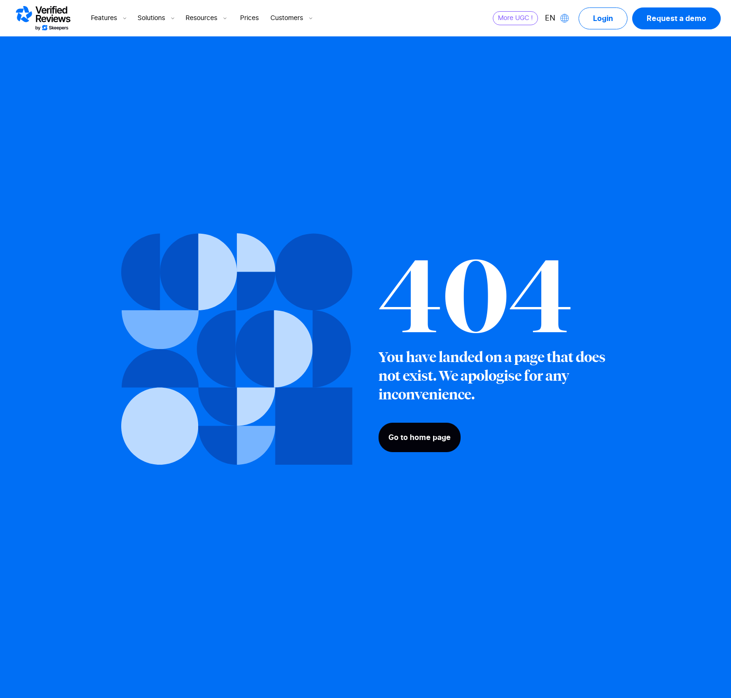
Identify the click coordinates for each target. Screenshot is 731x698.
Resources (207, 18)
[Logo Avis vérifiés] (43, 18)
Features (109, 18)
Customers (292, 18)
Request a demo (676, 18)
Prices (249, 18)
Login (603, 18)
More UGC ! (515, 18)
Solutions (157, 18)
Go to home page (419, 437)
